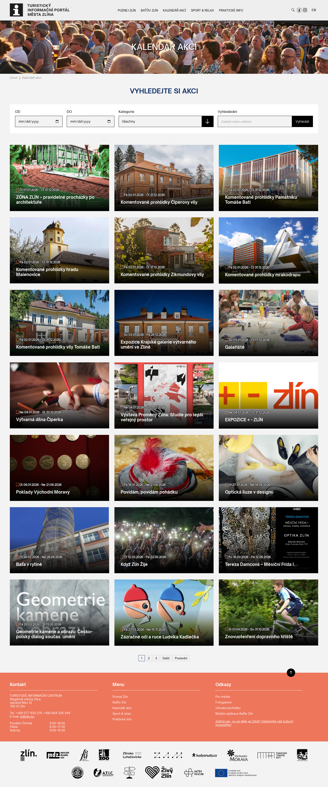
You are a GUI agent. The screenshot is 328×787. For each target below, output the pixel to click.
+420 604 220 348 (57, 713)
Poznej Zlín (127, 10)
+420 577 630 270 (29, 713)
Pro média (222, 696)
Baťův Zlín (149, 10)
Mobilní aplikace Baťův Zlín (234, 713)
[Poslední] (181, 658)
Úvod (14, 77)
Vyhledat (302, 121)
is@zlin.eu (27, 716)
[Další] (166, 658)
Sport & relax (202, 10)
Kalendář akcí (174, 10)
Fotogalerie (223, 702)
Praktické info (231, 10)
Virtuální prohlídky (228, 708)
